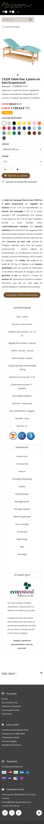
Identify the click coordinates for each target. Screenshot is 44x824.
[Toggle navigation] (18, 11)
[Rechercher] (30, 19)
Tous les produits (11, 27)
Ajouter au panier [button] (16, 175)
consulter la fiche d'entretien (22, 295)
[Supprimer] (5, 169)
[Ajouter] (17, 169)
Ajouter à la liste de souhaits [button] (19, 181)
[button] (4, 52)
